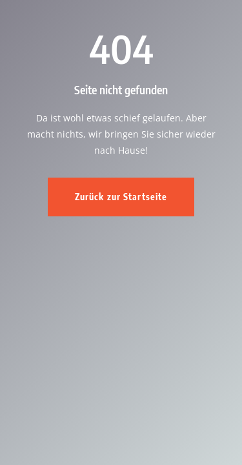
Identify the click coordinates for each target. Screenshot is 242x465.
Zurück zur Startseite (121, 196)
